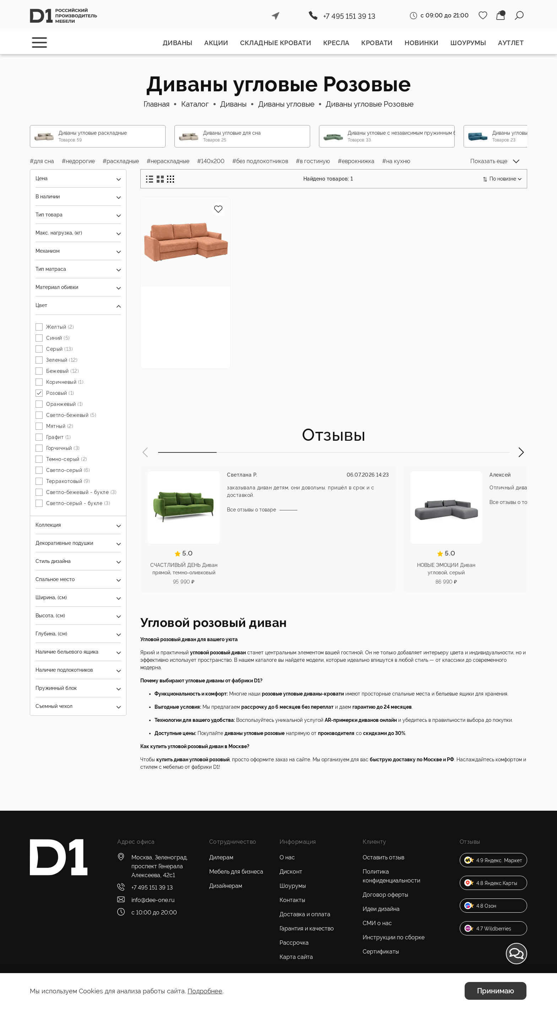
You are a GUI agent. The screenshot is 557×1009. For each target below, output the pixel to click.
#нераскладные (168, 161)
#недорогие (78, 161)
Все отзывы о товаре (251, 510)
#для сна (42, 161)
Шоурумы (468, 43)
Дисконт (291, 871)
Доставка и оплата (305, 914)
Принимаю (495, 991)
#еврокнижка (356, 161)
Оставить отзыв (383, 857)
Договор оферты (385, 894)
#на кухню (396, 161)
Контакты (292, 900)
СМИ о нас (377, 923)
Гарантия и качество (307, 928)
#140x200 (211, 161)
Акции (216, 43)
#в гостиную (313, 161)
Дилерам (221, 857)
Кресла (336, 43)
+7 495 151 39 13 (349, 16)
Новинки (422, 43)
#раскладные (121, 161)
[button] (145, 453)
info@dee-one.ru (153, 900)
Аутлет (511, 43)
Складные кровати (275, 43)
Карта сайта (296, 957)
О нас (287, 857)
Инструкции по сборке (393, 937)
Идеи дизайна (381, 909)
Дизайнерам (225, 885)
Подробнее (205, 991)
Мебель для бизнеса (236, 871)
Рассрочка (294, 942)
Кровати (377, 43)
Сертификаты (381, 951)
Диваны (178, 43)
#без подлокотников (260, 161)
